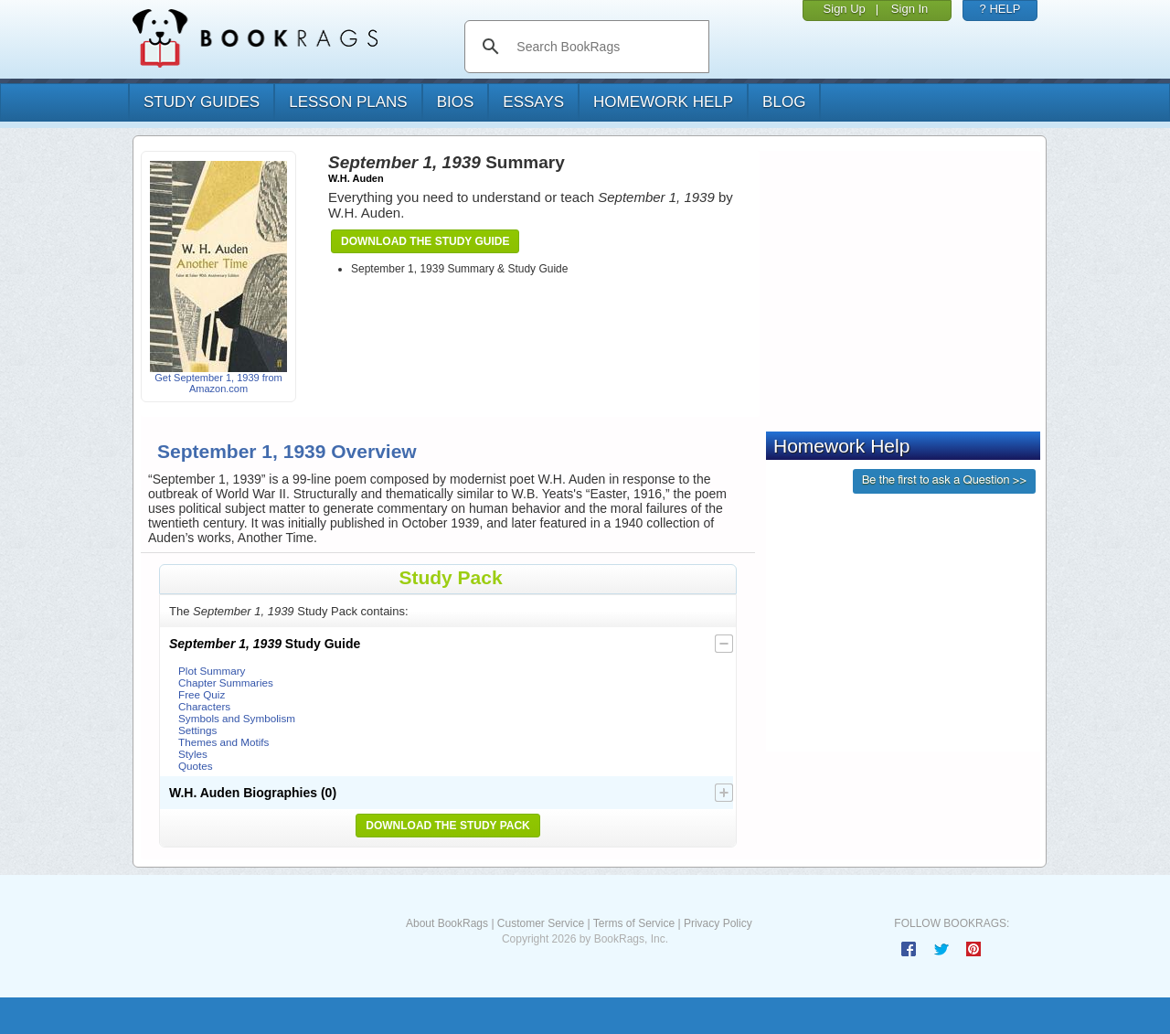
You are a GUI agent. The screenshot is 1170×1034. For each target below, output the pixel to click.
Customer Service (540, 923)
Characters (204, 706)
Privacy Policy (718, 923)
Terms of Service (634, 923)
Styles (192, 754)
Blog (783, 102)
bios (455, 102)
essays (533, 102)
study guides (202, 102)
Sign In (909, 9)
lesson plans (348, 102)
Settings (197, 730)
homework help (663, 102)
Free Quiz (201, 694)
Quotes (195, 766)
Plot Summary (211, 671)
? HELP (1000, 9)
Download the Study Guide (425, 241)
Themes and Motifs (223, 742)
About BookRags (447, 923)
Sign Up (845, 9)
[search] (605, 47)
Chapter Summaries (225, 682)
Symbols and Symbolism (236, 718)
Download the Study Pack (448, 825)
